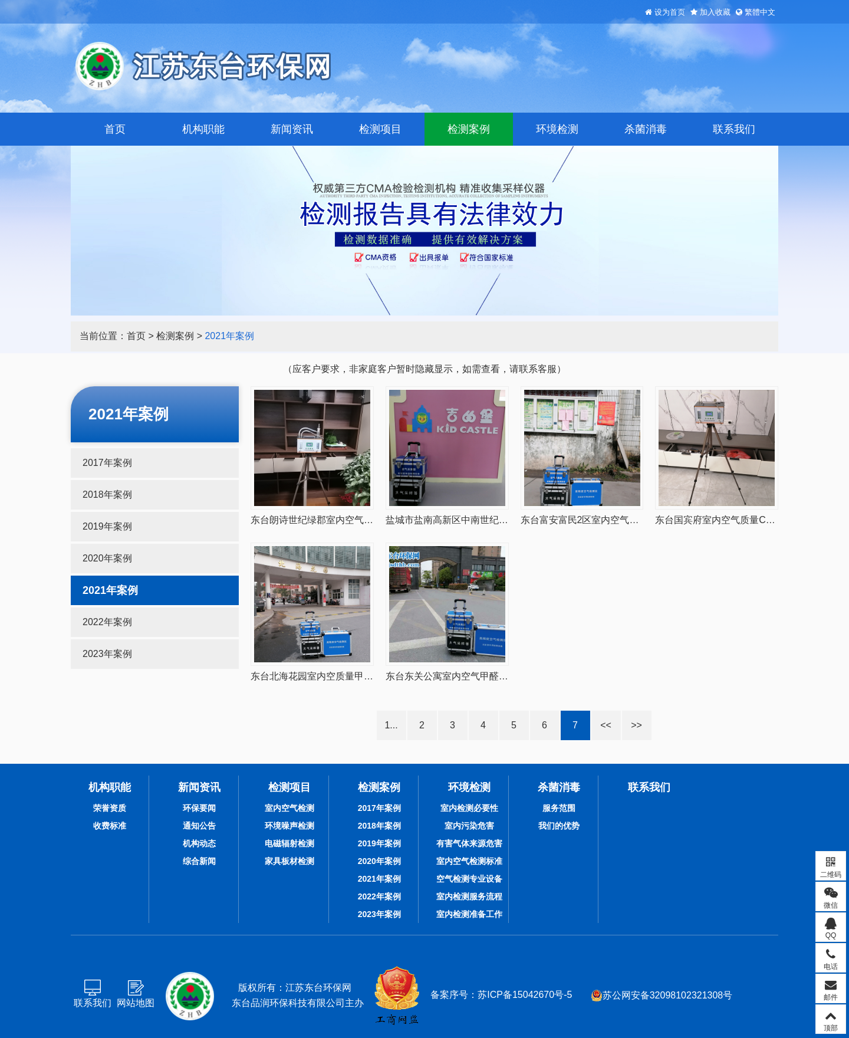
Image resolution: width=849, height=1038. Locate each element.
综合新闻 (199, 861)
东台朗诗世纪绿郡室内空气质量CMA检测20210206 (358, 520)
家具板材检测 (289, 861)
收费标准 (109, 825)
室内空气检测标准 (469, 861)
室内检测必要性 (469, 808)
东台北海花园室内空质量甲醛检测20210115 (342, 676)
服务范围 (558, 808)
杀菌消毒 (645, 129)
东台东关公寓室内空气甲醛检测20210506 (473, 676)
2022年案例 (107, 622)
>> (636, 725)
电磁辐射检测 (289, 843)
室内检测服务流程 (469, 896)
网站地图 (135, 1003)
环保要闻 (199, 808)
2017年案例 (107, 463)
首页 (115, 129)
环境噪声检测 (289, 825)
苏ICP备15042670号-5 (525, 995)
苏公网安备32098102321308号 (662, 995)
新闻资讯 (292, 129)
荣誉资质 (109, 808)
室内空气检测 (289, 808)
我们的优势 (559, 825)
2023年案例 (107, 654)
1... (390, 725)
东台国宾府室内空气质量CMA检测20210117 (748, 520)
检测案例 (468, 129)
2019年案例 (107, 526)
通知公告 (199, 825)
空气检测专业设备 (469, 878)
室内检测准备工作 (469, 914)
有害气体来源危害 (469, 843)
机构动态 (199, 843)
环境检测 (557, 129)
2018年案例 (107, 495)
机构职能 (203, 129)
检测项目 (380, 129)
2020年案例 (107, 558)
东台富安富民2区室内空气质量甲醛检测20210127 (624, 520)
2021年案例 (229, 336)
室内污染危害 (469, 825)
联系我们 (734, 129)
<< (605, 725)
